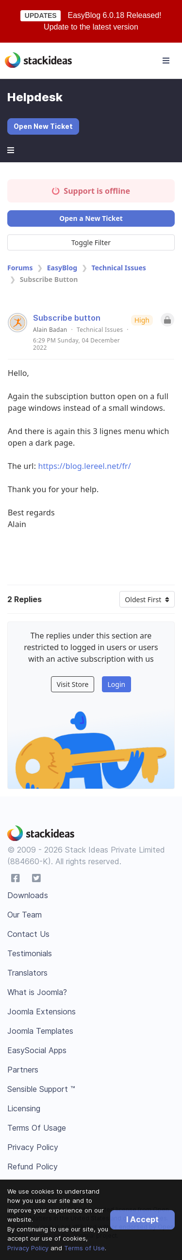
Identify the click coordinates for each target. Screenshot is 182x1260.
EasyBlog (62, 267)
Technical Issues (118, 267)
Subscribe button (66, 318)
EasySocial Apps (36, 1050)
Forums (20, 267)
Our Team (24, 914)
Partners (22, 1069)
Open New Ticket (43, 126)
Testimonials (29, 953)
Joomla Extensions (41, 1011)
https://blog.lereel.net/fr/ (84, 466)
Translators (27, 973)
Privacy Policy (28, 1248)
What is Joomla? (37, 992)
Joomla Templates (40, 1031)
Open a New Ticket (91, 218)
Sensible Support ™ (41, 1089)
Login (116, 684)
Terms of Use (84, 1248)
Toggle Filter (91, 242)
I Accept (142, 1219)
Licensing (23, 1108)
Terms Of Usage (36, 1128)
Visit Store (73, 684)
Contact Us (28, 934)
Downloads (27, 895)
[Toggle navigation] (166, 61)
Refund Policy (32, 1166)
